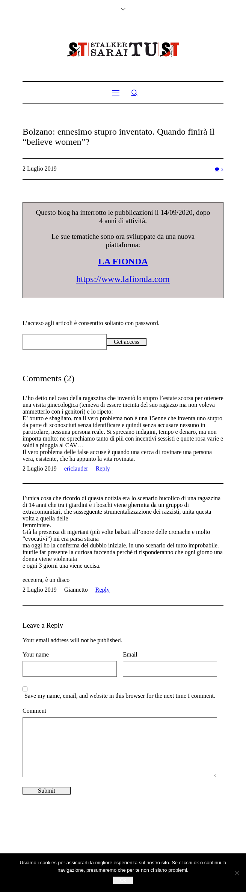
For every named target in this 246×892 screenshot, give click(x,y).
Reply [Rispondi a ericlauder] (103, 468)
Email (130, 654)
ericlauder (76, 468)
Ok (123, 880)
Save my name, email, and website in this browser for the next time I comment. (119, 696)
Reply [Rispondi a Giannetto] (102, 589)
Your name (36, 654)
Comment (34, 711)
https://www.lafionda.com (123, 279)
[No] (236, 873)
